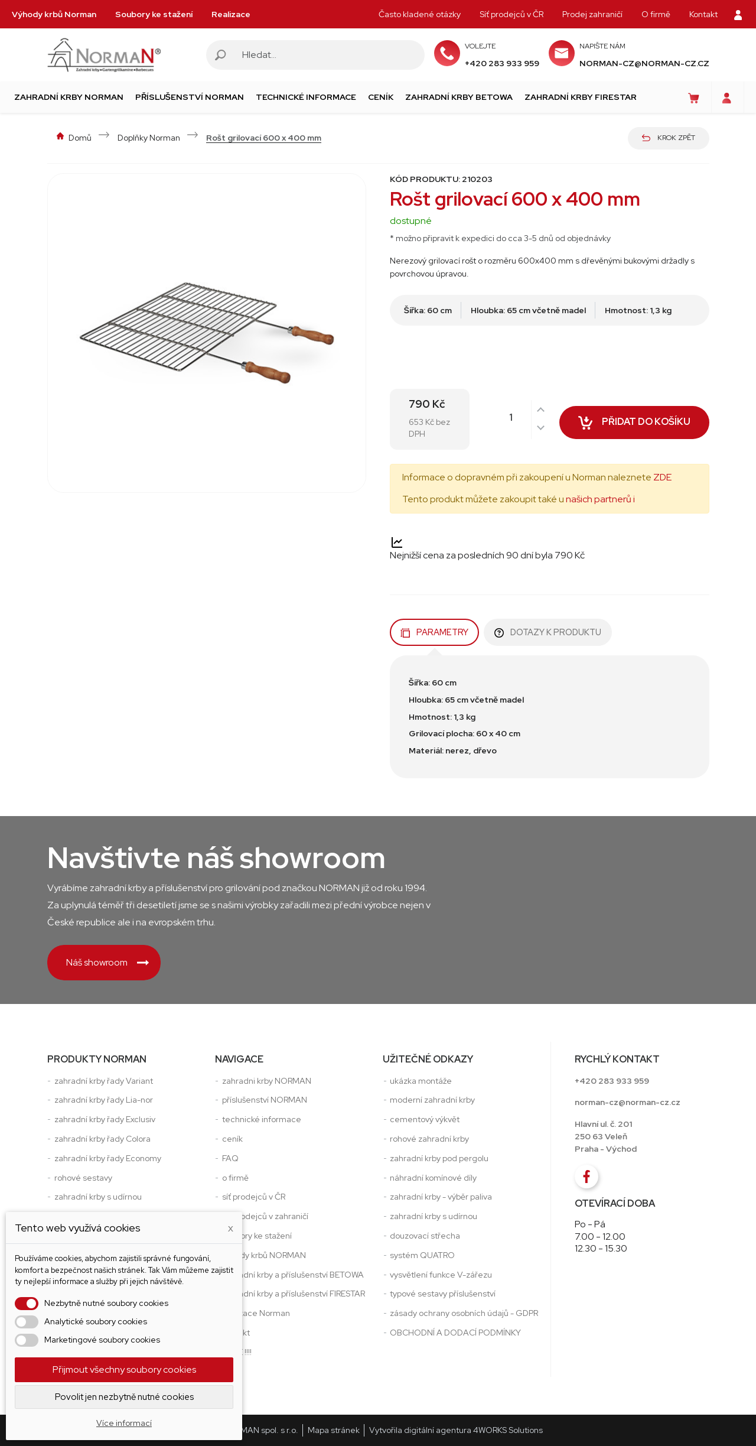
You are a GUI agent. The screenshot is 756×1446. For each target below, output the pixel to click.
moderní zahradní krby (432, 1099)
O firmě (655, 14)
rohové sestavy (83, 1177)
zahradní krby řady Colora (102, 1138)
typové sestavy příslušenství (443, 1293)
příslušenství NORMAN (264, 1099)
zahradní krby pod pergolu (439, 1158)
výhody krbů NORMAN (264, 1255)
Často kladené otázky (420, 14)
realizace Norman (256, 1313)
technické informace (261, 1119)
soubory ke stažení (257, 1235)
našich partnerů (598, 499)
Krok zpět (668, 137)
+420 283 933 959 (502, 63)
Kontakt (703, 14)
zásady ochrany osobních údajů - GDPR (464, 1313)
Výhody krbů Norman (54, 14)
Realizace (230, 14)
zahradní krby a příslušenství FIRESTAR (293, 1293)
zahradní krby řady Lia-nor (103, 1099)
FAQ (230, 1158)
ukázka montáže (421, 1080)
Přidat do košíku (634, 424)
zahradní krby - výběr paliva (441, 1196)
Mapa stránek (334, 1430)
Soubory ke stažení (154, 14)
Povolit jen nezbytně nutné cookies (124, 1397)
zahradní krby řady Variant (103, 1080)
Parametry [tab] (434, 632)
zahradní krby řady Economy (107, 1158)
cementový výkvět (425, 1119)
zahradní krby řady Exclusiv (104, 1119)
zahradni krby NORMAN (266, 1080)
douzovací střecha (425, 1235)
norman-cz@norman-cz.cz (644, 63)
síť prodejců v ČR (253, 1196)
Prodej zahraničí (592, 14)
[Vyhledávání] (327, 55)
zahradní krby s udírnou (98, 1196)
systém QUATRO (422, 1255)
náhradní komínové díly (433, 1177)
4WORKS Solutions (508, 1430)
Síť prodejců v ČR (511, 14)
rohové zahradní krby (429, 1138)
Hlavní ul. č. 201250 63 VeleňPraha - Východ (606, 1136)
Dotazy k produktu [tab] (547, 632)
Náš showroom (107, 962)
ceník (232, 1138)
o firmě (235, 1177)
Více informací (124, 1423)
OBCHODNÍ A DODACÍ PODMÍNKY (455, 1332)
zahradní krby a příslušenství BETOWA (293, 1274)
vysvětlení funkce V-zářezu (441, 1274)
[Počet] (521, 418)
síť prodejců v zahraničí (265, 1216)
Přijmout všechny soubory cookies (124, 1369)
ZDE (662, 477)
